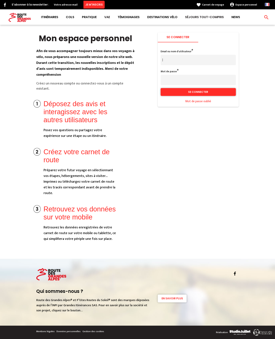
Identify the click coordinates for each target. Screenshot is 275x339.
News (235, 17)
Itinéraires (49, 17)
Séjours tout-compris (204, 17)
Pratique (89, 17)
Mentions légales (45, 331)
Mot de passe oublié (198, 101)
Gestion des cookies (93, 331)
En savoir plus (172, 298)
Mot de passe (169, 71)
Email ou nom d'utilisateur (176, 51)
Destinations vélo (162, 17)
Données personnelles (69, 331)
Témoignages (129, 17)
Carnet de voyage (213, 4)
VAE (107, 17)
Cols (70, 17)
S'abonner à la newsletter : (30, 4)
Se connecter (178, 37)
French (267, 4)
